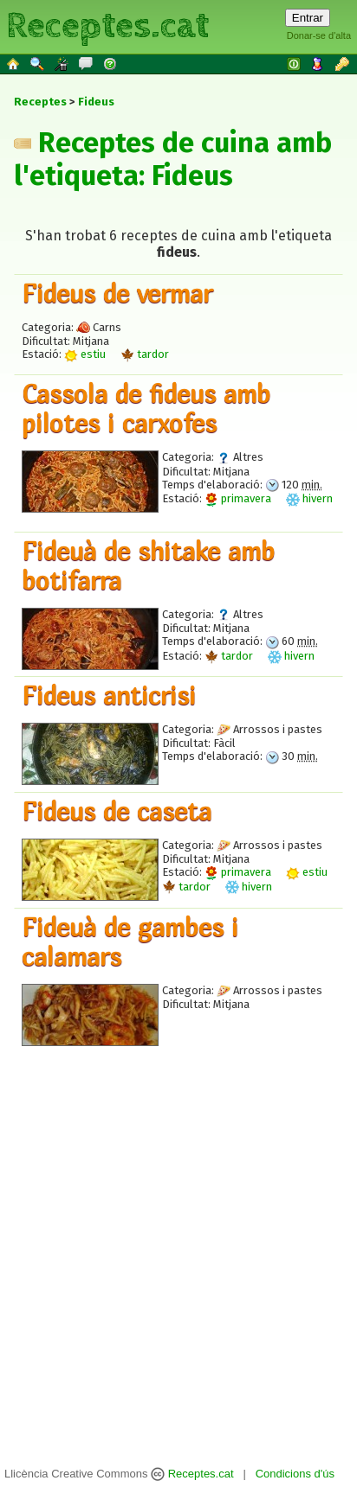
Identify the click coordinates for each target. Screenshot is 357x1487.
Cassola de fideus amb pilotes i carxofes (146, 408)
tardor (144, 354)
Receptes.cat (107, 26)
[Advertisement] (171, 1239)
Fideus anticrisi (109, 695)
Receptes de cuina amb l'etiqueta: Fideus (173, 159)
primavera (237, 498)
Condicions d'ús (295, 1473)
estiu (85, 354)
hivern (309, 498)
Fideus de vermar (117, 293)
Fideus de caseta (116, 811)
